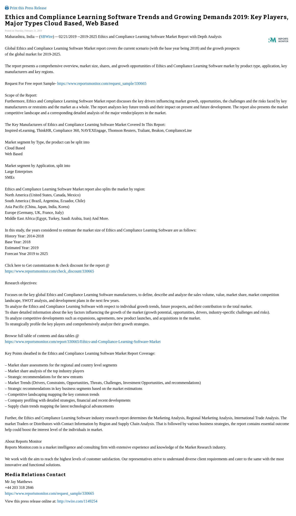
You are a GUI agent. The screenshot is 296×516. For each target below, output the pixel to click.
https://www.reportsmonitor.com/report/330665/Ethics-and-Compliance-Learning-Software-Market (83, 342)
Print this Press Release (26, 8)
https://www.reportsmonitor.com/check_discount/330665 (49, 271)
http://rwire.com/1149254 (77, 501)
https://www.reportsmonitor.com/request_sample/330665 (101, 83)
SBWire (46, 36)
